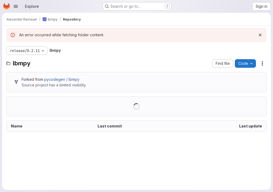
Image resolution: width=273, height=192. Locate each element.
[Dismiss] (260, 35)
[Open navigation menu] (15, 6)
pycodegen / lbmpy (61, 79)
